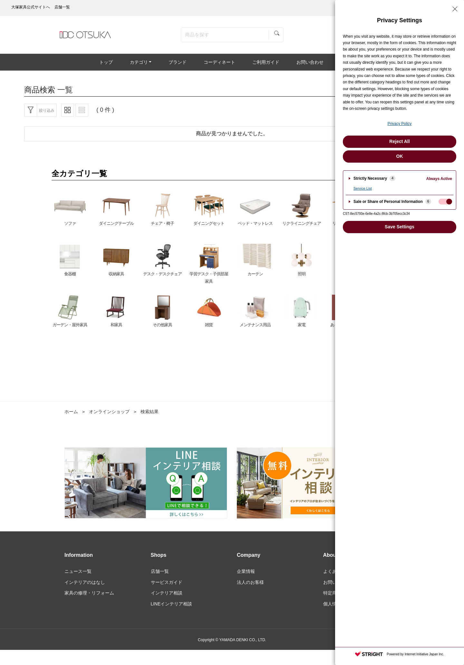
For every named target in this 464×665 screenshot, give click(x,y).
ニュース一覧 (78, 573)
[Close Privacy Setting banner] (455, 9)
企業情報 (246, 573)
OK (399, 156)
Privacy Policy (400, 123)
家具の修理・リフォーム (89, 595)
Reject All (399, 141)
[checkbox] (445, 201)
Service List (362, 188)
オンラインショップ (109, 413)
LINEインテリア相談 (171, 606)
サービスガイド (166, 584)
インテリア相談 (166, 595)
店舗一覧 (160, 573)
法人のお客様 (250, 584)
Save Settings (399, 226)
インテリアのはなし (84, 584)
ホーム (71, 413)
